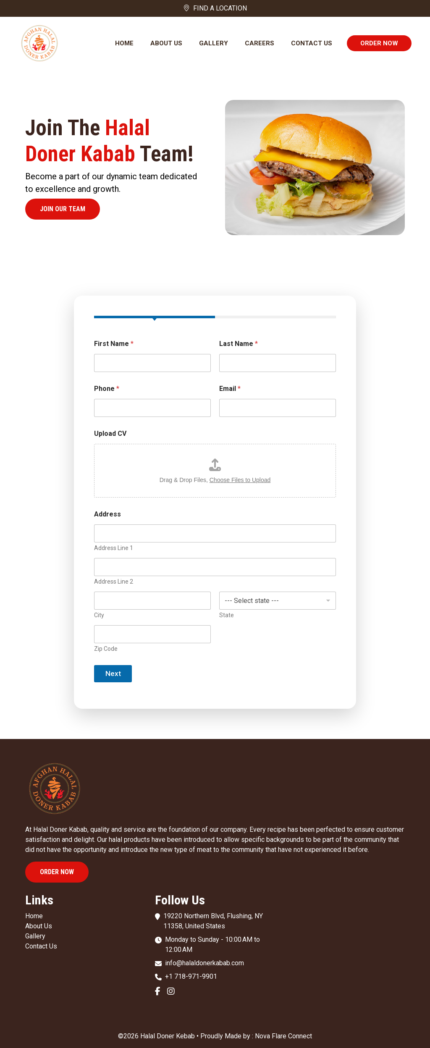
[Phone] (152, 408)
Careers (259, 43)
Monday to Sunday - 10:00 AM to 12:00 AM (212, 944)
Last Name (238, 344)
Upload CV (110, 434)
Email (230, 389)
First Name (114, 344)
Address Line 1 (113, 548)
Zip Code (106, 648)
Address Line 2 (113, 581)
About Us (166, 43)
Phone (106, 389)
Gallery (213, 43)
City (99, 615)
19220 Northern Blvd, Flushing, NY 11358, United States (213, 921)
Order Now (379, 43)
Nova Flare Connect (283, 1036)
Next (113, 673)
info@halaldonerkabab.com (204, 963)
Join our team (62, 209)
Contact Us (311, 43)
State (226, 615)
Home (124, 43)
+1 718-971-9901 (191, 976)
